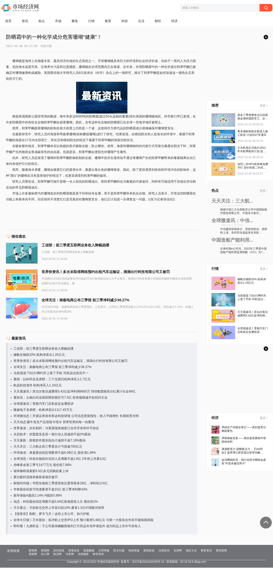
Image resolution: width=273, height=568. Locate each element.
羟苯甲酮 (32, 205)
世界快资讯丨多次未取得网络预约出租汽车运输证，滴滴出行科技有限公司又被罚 (70, 361)
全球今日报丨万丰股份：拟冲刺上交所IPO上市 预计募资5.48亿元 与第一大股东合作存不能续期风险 (83, 520)
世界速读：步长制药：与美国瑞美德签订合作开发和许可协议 (56, 428)
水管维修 (103, 550)
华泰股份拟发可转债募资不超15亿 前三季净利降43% (50, 489)
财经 (158, 21)
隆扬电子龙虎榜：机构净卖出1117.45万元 (42, 410)
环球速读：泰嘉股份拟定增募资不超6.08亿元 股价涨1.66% (54, 453)
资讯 (25, 21)
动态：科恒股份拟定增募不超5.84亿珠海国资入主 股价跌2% (55, 502)
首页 (8, 21)
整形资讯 (206, 550)
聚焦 (75, 21)
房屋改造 (73, 550)
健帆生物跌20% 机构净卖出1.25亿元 (39, 355)
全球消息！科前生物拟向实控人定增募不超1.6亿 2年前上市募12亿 (59, 459)
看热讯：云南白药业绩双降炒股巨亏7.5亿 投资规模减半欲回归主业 (60, 398)
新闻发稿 (149, 550)
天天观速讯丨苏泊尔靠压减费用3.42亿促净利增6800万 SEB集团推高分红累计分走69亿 (74, 391)
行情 (91, 21)
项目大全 (191, 550)
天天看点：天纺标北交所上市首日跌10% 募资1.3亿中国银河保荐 (58, 508)
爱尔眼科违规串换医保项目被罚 (35, 477)
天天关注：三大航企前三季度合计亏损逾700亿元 (47, 447)
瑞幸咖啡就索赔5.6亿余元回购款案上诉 (40, 471)
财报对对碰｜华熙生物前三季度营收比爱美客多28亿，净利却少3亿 (60, 483)
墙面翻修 (88, 550)
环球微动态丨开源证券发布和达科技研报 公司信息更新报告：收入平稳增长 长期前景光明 (76, 416)
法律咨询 (164, 550)
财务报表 (98, 554)
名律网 (177, 550)
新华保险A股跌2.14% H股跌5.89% (37, 496)
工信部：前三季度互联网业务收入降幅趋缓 (43, 349)
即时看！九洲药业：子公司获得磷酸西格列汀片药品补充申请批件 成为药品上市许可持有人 (77, 526)
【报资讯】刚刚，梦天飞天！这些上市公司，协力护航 (51, 514)
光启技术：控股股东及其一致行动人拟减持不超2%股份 (52, 434)
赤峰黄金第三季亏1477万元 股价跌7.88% (42, 465)
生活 (141, 21)
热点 (41, 21)
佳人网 (45, 554)
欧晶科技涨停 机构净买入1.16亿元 (37, 385)
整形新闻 (221, 550)
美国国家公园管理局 (73, 205)
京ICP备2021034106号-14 (148, 562)
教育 (108, 21)
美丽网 (33, 554)
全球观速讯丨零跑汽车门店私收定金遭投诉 (43, 404)
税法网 (57, 554)
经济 (174, 21)
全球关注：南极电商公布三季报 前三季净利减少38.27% (52, 367)
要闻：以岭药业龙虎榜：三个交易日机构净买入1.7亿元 (52, 379)
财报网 (33, 550)
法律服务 (83, 554)
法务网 (69, 554)
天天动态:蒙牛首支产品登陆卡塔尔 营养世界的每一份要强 (53, 422)
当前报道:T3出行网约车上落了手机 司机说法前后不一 (51, 373)
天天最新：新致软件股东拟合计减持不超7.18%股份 (49, 440)
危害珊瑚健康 (48, 205)
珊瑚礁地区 (96, 205)
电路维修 (133, 550)
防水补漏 (118, 550)
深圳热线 (58, 550)
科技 (124, 21)
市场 (58, 21)
